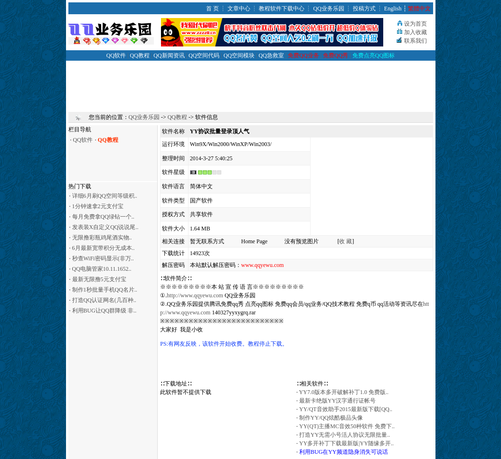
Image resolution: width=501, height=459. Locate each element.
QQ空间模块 (239, 55)
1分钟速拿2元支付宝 (97, 206)
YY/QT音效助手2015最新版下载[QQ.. (345, 409)
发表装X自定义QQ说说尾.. (105, 227)
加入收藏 (415, 32)
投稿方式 (364, 8)
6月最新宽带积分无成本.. (103, 248)
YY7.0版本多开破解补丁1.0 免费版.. (343, 392)
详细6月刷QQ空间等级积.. (104, 196)
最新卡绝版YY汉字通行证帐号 (337, 400)
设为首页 (415, 23)
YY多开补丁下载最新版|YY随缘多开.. (346, 443)
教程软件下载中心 (281, 8)
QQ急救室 (271, 55)
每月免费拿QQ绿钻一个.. (103, 216)
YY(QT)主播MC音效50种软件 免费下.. (347, 426)
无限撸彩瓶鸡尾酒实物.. (102, 237)
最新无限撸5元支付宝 (99, 279)
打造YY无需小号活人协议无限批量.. (344, 434)
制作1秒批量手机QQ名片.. (104, 289)
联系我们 (415, 40)
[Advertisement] (251, 82)
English (393, 8)
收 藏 (345, 241)
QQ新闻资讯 (168, 55)
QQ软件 (116, 55)
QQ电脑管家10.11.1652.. (102, 269)
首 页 (212, 8)
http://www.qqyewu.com (195, 295)
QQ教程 (140, 55)
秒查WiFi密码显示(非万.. (103, 258)
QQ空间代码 (204, 55)
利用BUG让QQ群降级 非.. (104, 310)
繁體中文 (419, 8)
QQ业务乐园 (328, 8)
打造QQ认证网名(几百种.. (104, 300)
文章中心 (238, 8)
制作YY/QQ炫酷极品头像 (331, 417)
